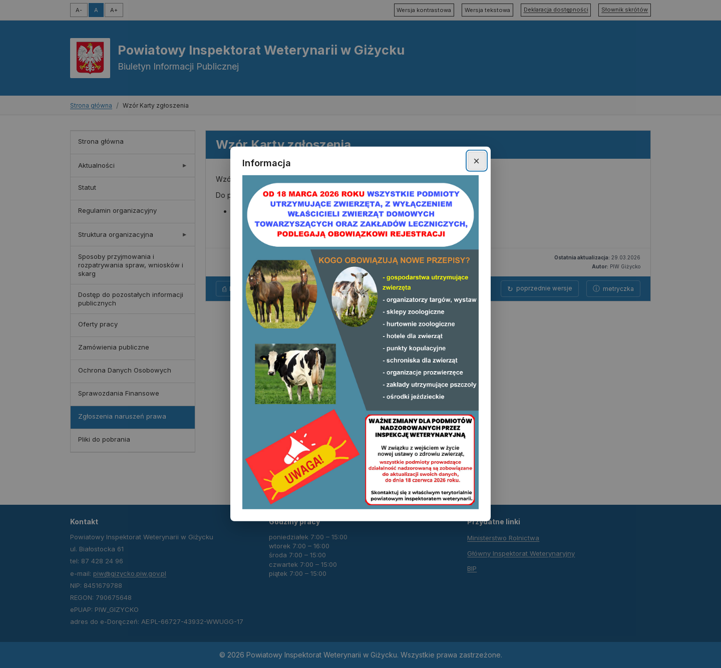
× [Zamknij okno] (476, 160)
